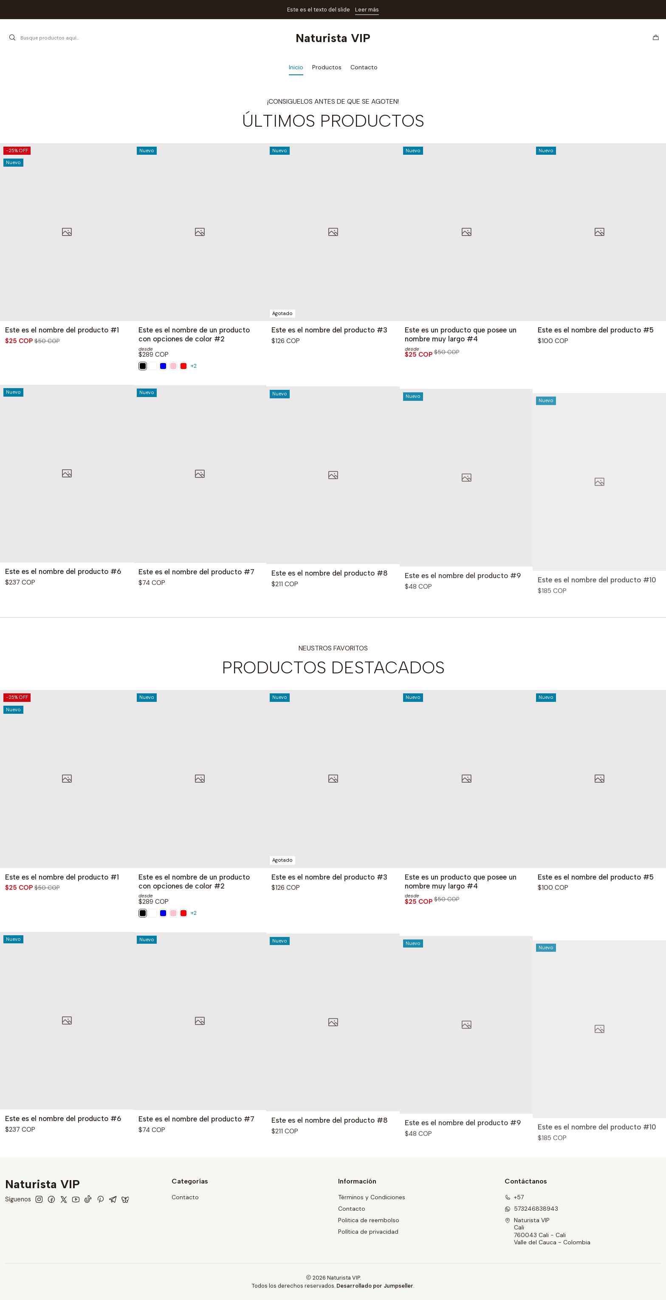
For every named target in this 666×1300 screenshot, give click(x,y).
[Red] (183, 366)
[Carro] (656, 38)
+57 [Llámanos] (514, 1197)
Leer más (367, 9)
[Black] (163, 366)
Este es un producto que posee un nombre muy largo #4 (460, 334)
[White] (142, 366)
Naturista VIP (333, 38)
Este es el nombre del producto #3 (329, 330)
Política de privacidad (368, 1231)
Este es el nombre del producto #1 (62, 330)
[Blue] (173, 366)
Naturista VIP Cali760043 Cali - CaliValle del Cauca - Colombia (547, 1231)
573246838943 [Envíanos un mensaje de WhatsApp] (531, 1208)
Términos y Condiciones (371, 1197)
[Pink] (153, 366)
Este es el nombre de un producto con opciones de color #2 (194, 334)
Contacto (185, 1197)
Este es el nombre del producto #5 (596, 330)
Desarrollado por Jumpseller (374, 1285)
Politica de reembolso (368, 1220)
